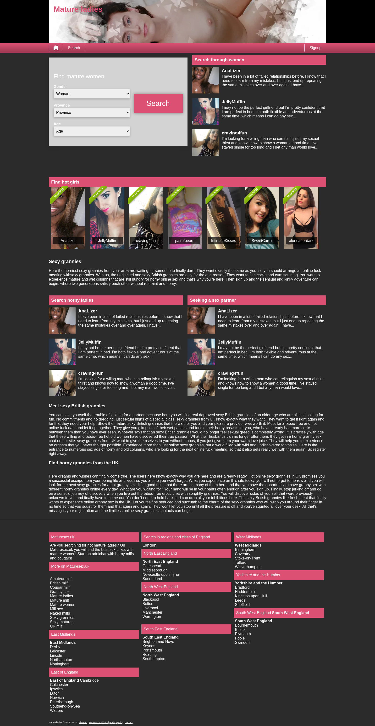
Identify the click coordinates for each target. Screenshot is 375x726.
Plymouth (243, 634)
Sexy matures (61, 622)
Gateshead (152, 566)
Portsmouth (152, 650)
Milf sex (56, 609)
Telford (240, 562)
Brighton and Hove (158, 642)
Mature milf (59, 600)
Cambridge (89, 680)
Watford (56, 711)
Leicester (58, 651)
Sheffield (242, 605)
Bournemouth (246, 625)
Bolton (148, 604)
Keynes (149, 646)
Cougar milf (60, 587)
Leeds (240, 600)
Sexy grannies (62, 618)
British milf (59, 583)
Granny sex (60, 592)
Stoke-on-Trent (247, 558)
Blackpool (151, 599)
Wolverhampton (248, 567)
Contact (128, 722)
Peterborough (61, 702)
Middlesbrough (155, 570)
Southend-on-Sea (65, 706)
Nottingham (60, 664)
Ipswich (56, 689)
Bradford (242, 587)
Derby (55, 647)
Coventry (242, 554)
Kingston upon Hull (251, 596)
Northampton (61, 660)
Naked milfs (60, 613)
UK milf (56, 626)
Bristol (240, 630)
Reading (150, 654)
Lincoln (56, 655)
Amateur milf (61, 579)
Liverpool (150, 608)
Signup (315, 48)
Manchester (153, 612)
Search (74, 48)
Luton (55, 693)
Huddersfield (245, 592)
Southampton (154, 659)
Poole (240, 638)
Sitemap (83, 722)
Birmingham (245, 549)
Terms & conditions (98, 722)
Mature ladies (61, 596)
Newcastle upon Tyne (161, 574)
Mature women (62, 605)
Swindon (242, 642)
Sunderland (152, 579)
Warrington (152, 617)
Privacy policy (116, 722)
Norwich (57, 698)
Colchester (59, 685)
